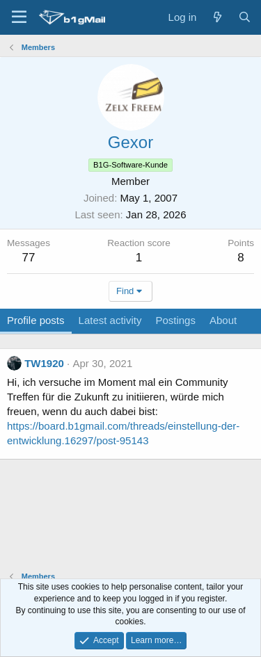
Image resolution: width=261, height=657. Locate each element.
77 (28, 257)
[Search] (244, 17)
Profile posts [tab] (36, 320)
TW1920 (44, 363)
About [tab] (223, 320)
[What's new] (216, 17)
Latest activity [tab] (110, 320)
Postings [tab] (175, 320)
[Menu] (19, 17)
